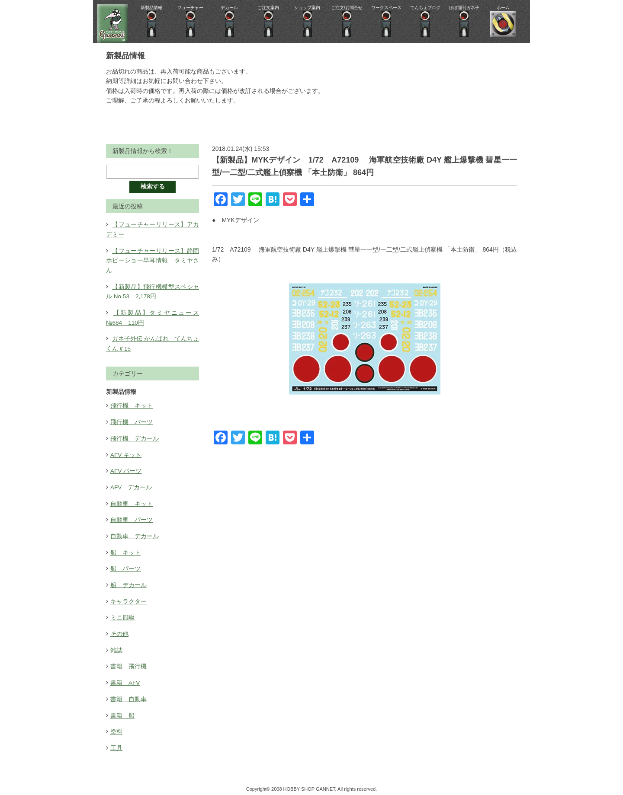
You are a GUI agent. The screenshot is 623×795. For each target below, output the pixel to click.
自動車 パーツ (131, 517)
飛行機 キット (131, 404)
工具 (116, 743)
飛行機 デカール (134, 436)
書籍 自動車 (128, 695)
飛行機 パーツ (131, 420)
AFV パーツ (126, 469)
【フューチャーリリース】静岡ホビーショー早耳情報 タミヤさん (152, 260)
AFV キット (126, 452)
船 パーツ (125, 565)
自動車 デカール (134, 533)
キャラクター (128, 598)
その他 (119, 630)
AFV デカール (131, 485)
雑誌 (116, 646)
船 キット (125, 549)
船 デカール (128, 582)
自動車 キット (131, 501)
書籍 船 (122, 711)
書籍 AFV (125, 679)
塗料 (116, 727)
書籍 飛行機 (128, 662)
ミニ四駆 (122, 614)
